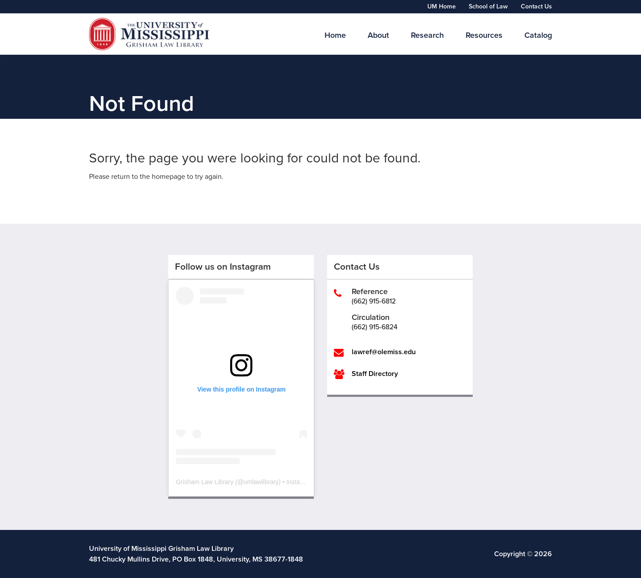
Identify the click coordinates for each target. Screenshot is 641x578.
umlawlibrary (261, 481)
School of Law (488, 6)
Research (427, 35)
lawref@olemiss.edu (384, 352)
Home (335, 35)
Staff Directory (375, 373)
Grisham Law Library (204, 481)
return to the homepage (148, 176)
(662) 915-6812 (374, 301)
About (378, 35)
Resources (484, 35)
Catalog (538, 35)
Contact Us (536, 6)
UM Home (441, 6)
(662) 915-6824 (375, 327)
